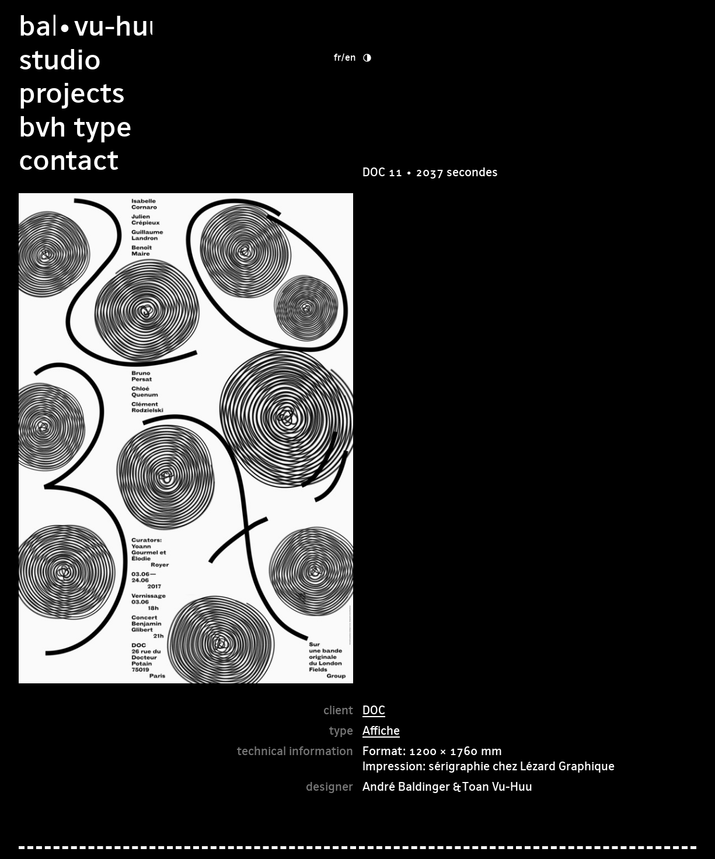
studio (403, 26)
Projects (415, 59)
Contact (412, 127)
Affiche (381, 730)
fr (532, 23)
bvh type (419, 93)
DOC (373, 710)
